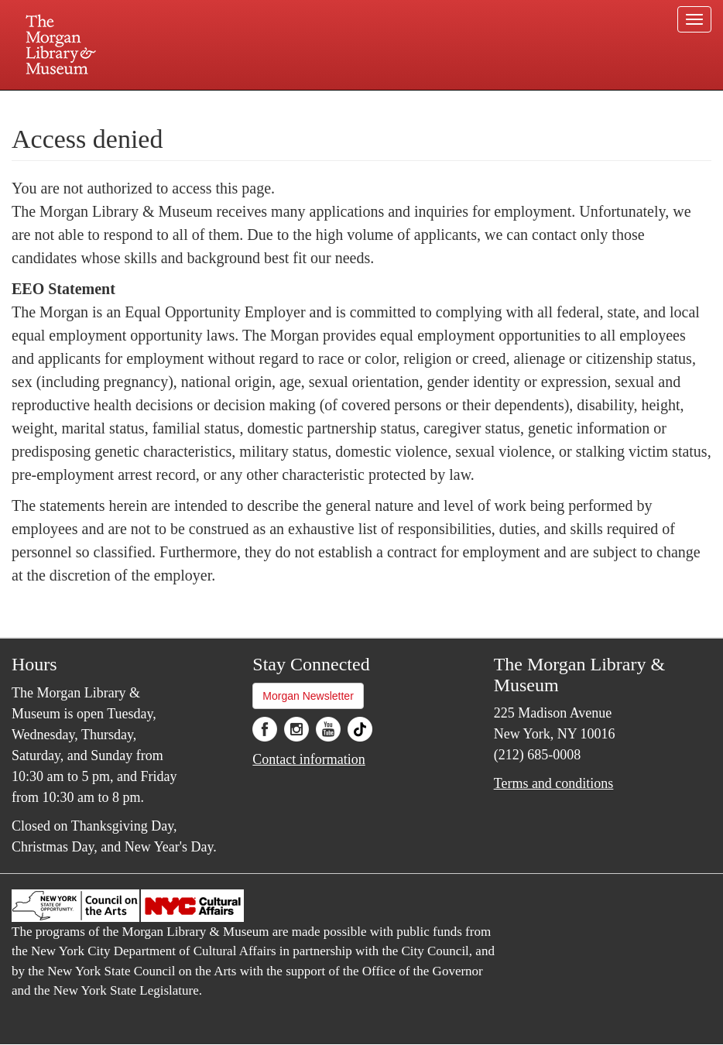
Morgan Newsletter (308, 696)
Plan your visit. (177, 103)
